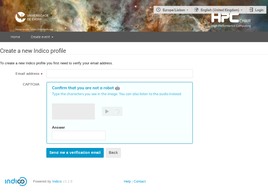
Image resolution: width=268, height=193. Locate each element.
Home (15, 36)
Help (127, 181)
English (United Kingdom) (220, 10)
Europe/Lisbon (174, 10)
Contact (140, 181)
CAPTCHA (31, 84)
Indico (57, 181)
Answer (58, 127)
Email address (27, 73)
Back (113, 152)
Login (259, 10)
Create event (40, 36)
